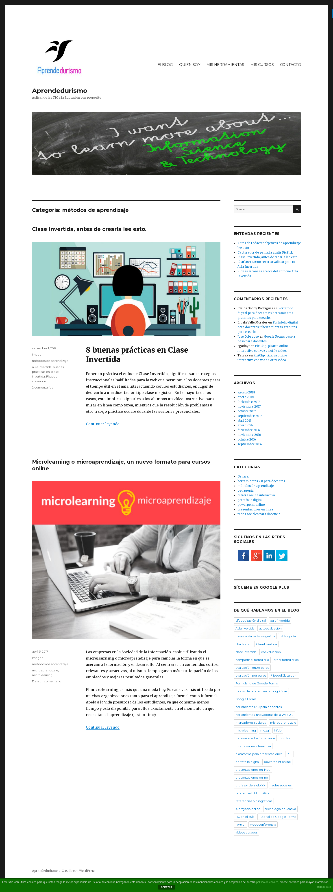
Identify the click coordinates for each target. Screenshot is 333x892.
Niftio (278, 730)
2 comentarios (42, 387)
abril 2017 (244, 421)
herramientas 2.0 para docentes (261, 481)
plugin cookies (324, 887)
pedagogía (245, 491)
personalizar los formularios (255, 738)
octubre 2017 (246, 411)
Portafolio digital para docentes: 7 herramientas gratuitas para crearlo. (265, 313)
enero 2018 (245, 397)
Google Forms (245, 699)
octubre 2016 (246, 439)
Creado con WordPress (78, 871)
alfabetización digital (250, 620)
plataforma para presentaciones (258, 754)
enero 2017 (245, 425)
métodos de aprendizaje (50, 360)
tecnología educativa (280, 809)
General (243, 476)
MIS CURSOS (262, 65)
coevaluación (271, 652)
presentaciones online (251, 777)
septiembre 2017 (249, 416)
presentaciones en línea (255, 509)
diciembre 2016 (248, 430)
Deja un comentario (46, 681)
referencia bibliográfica (252, 793)
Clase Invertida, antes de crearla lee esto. (89, 229)
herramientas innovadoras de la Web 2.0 (264, 714)
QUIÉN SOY (189, 65)
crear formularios (286, 660)
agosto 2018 (246, 392)
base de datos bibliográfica (255, 636)
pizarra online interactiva (256, 495)
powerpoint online (251, 505)
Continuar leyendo (103, 424)
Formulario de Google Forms (256, 683)
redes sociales (281, 785)
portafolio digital (250, 500)
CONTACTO (290, 65)
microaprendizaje (45, 670)
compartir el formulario (252, 660)
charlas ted (243, 644)
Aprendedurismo (59, 90)
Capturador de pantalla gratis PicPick (265, 252)
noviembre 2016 (249, 435)
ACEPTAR (166, 887)
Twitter (240, 824)
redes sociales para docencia (258, 514)
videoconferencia (263, 824)
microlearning (42, 675)
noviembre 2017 (249, 406)
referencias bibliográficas (253, 801)
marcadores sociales (250, 722)
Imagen (37, 354)
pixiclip (285, 738)
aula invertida (42, 367)
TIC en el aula (245, 816)
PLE (289, 754)
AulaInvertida (245, 628)
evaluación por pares (250, 675)
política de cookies (267, 882)
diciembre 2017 (248, 402)
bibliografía (288, 636)
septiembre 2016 (249, 444)
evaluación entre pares (252, 667)
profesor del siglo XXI (250, 785)
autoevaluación (270, 628)
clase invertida (246, 652)
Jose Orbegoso (248, 337)
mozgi (265, 730)
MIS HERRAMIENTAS (225, 65)
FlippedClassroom (284, 675)
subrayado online (247, 809)
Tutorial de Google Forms (277, 816)
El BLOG (165, 65)
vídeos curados (246, 832)
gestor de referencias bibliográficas (261, 691)
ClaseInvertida (266, 644)
